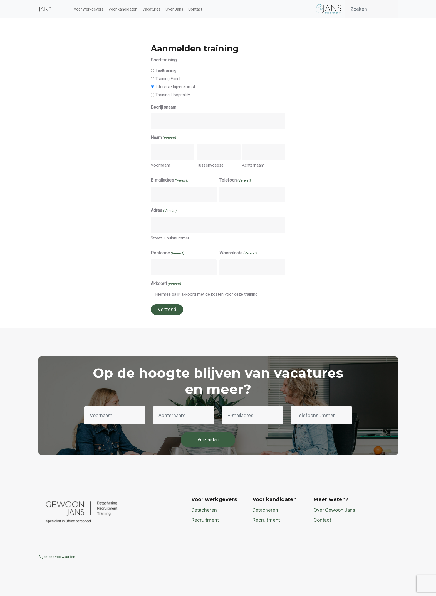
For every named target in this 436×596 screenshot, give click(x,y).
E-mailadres (169, 180)
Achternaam (253, 165)
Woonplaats (238, 253)
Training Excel (167, 78)
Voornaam (160, 165)
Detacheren (204, 510)
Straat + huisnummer (170, 238)
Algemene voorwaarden (56, 557)
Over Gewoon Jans (334, 510)
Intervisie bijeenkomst (175, 86)
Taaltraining (165, 70)
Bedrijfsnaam (163, 107)
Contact (322, 520)
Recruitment (205, 520)
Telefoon (235, 180)
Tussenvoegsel (210, 165)
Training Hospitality (172, 94)
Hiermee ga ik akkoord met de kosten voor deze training (206, 294)
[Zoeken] (371, 9)
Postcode (167, 253)
